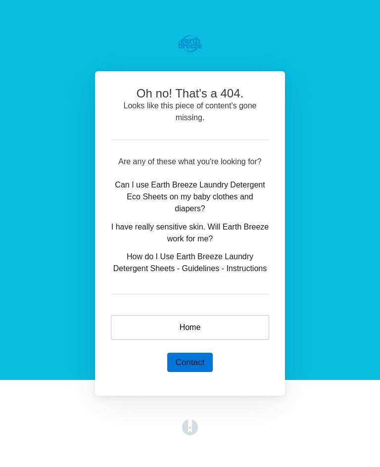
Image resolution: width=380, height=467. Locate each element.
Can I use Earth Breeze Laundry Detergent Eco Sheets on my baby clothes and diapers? (190, 197)
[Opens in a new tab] (190, 426)
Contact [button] (190, 362)
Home (190, 327)
